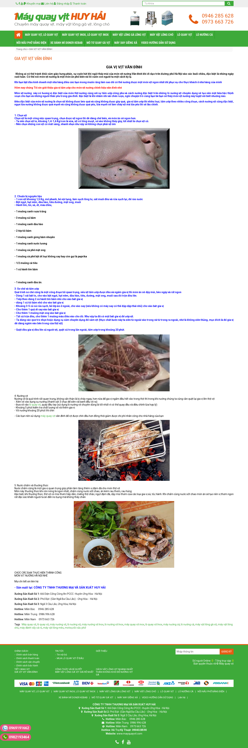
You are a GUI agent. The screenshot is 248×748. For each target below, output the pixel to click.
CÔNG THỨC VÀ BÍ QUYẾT (68, 669)
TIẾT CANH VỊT (22, 669)
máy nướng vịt (58, 624)
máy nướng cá (171, 624)
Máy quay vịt (28, 624)
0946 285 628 (218, 16)
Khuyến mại (32, 3)
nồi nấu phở (79, 627)
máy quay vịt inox (134, 624)
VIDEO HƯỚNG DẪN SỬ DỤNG (158, 42)
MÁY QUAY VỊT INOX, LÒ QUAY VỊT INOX (85, 34)
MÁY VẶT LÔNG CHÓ (161, 34)
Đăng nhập (62, 3)
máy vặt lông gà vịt (206, 624)
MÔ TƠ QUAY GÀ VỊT (98, 42)
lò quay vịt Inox (153, 624)
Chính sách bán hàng (27, 654)
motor (68, 627)
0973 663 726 (218, 22)
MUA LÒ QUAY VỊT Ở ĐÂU (70, 658)
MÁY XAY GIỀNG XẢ (125, 42)
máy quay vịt (48, 415)
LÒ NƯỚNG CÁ (204, 34)
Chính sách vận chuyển (28, 662)
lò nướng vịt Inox (114, 624)
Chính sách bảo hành (27, 665)
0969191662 (15, 728)
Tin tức (59, 651)
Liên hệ (47, 3)
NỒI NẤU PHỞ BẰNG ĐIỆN (31, 42)
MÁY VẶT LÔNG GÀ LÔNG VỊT (129, 34)
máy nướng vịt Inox (93, 624)
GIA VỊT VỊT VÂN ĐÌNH (40, 49)
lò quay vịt (35, 404)
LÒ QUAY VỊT (184, 34)
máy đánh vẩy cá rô (31, 627)
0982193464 (15, 737)
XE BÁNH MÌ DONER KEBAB (66, 42)
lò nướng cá (187, 624)
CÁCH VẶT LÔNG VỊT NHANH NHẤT (114, 669)
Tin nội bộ (62, 654)
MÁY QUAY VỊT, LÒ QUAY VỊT (41, 34)
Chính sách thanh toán (27, 658)
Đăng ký (227, 651)
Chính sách (21, 651)
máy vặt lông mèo (53, 627)
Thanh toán (78, 3)
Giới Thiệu (101, 651)
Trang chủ (21, 49)
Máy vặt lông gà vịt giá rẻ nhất (74, 672)
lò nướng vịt (74, 624)
